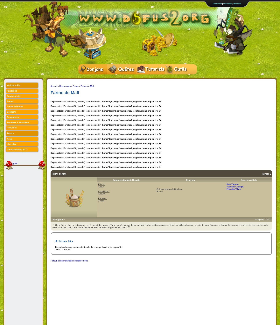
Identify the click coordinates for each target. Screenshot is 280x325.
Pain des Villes (234, 189)
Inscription (227, 4)
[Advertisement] (121, 273)
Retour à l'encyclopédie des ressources (69, 261)
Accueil (54, 86)
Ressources (65, 86)
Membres (237, 4)
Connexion (217, 4)
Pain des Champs (235, 186)
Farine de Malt (87, 86)
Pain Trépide (233, 184)
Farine (76, 86)
